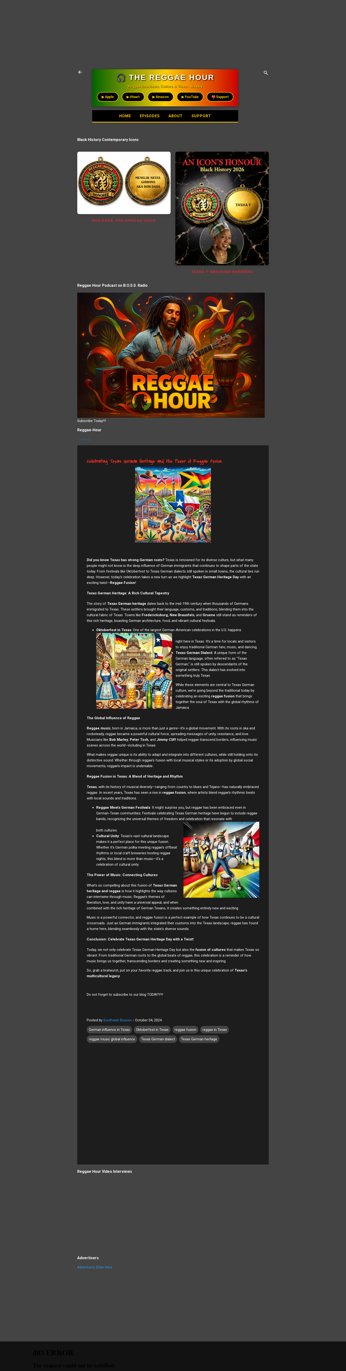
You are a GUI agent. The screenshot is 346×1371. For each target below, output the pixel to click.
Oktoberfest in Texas (152, 1030)
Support (204, 116)
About (176, 116)
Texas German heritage (199, 1039)
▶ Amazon (160, 97)
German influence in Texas (109, 1030)
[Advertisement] (142, 33)
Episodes (149, 116)
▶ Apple (108, 97)
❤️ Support (220, 97)
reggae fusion (185, 1030)
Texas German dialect (158, 1039)
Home (123, 116)
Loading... (84, 439)
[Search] (266, 73)
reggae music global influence (112, 1039)
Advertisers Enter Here (94, 1267)
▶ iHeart (133, 97)
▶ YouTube (190, 97)
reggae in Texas (214, 1030)
